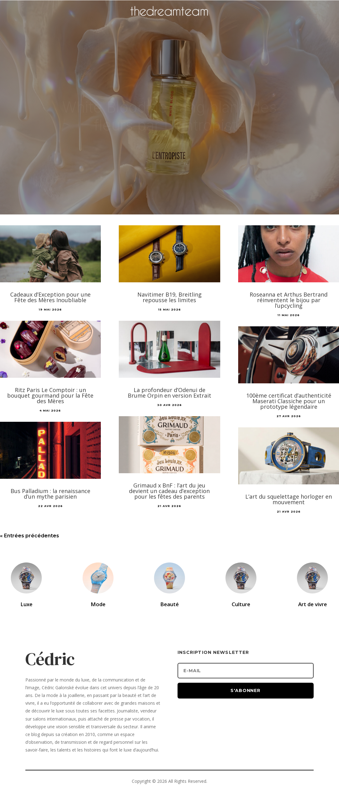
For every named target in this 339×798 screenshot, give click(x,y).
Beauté (169, 604)
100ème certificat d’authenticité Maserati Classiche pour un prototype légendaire (288, 401)
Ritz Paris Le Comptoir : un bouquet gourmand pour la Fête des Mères (50, 395)
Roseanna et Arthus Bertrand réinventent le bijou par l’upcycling (289, 300)
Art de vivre (312, 604)
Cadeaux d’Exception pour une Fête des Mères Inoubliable (50, 297)
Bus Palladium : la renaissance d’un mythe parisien (50, 493)
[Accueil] (169, 20)
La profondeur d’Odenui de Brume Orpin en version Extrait (169, 392)
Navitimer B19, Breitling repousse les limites (169, 297)
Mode (98, 604)
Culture (241, 604)
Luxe (26, 604)
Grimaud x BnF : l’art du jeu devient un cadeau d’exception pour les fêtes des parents (169, 491)
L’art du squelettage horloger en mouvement (288, 499)
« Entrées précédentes (29, 536)
